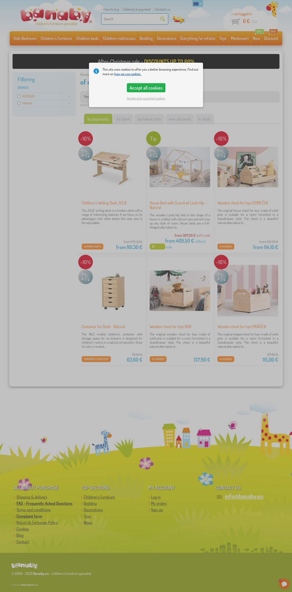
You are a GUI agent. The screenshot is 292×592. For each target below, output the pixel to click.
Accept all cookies (146, 88)
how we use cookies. (127, 74)
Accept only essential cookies (146, 98)
